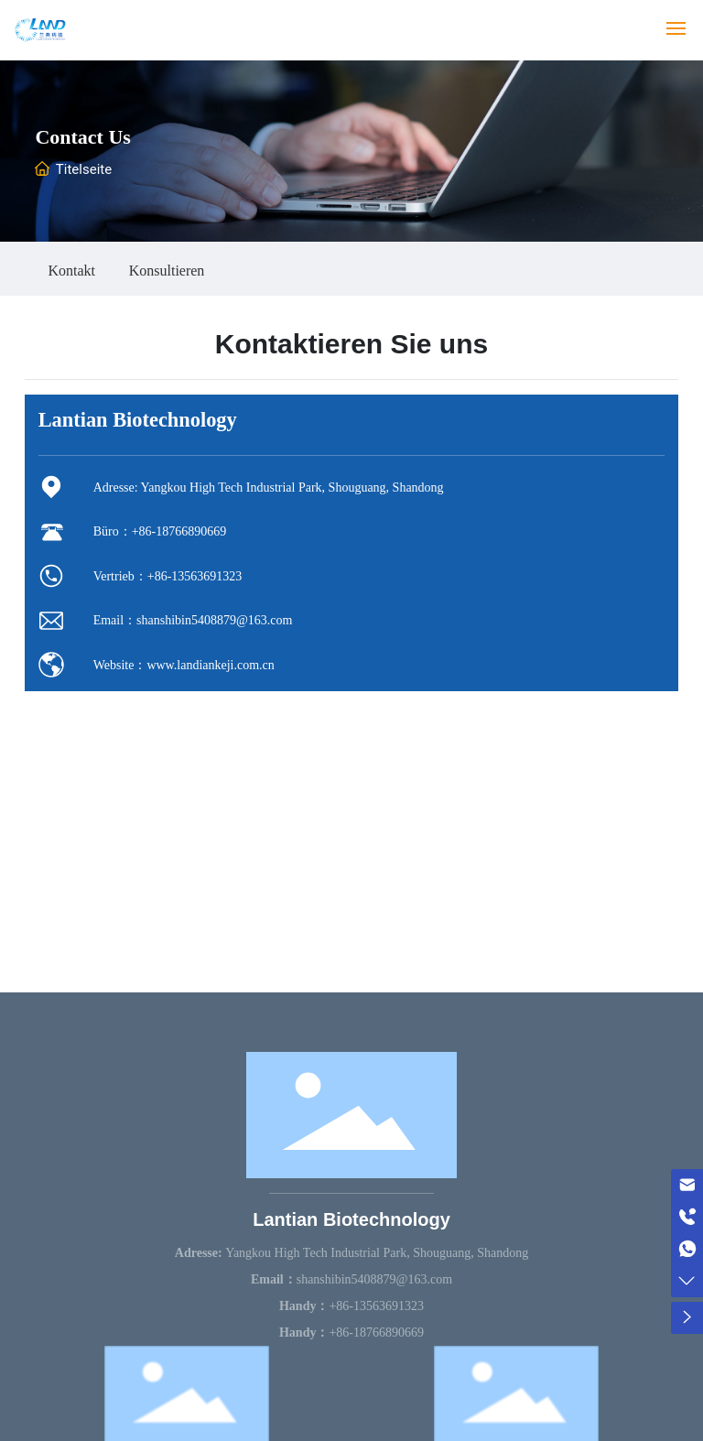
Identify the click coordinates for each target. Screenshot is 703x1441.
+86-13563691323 (195, 576)
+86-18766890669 (179, 531)
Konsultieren (167, 271)
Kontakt (71, 271)
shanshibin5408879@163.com (214, 620)
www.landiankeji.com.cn (210, 665)
